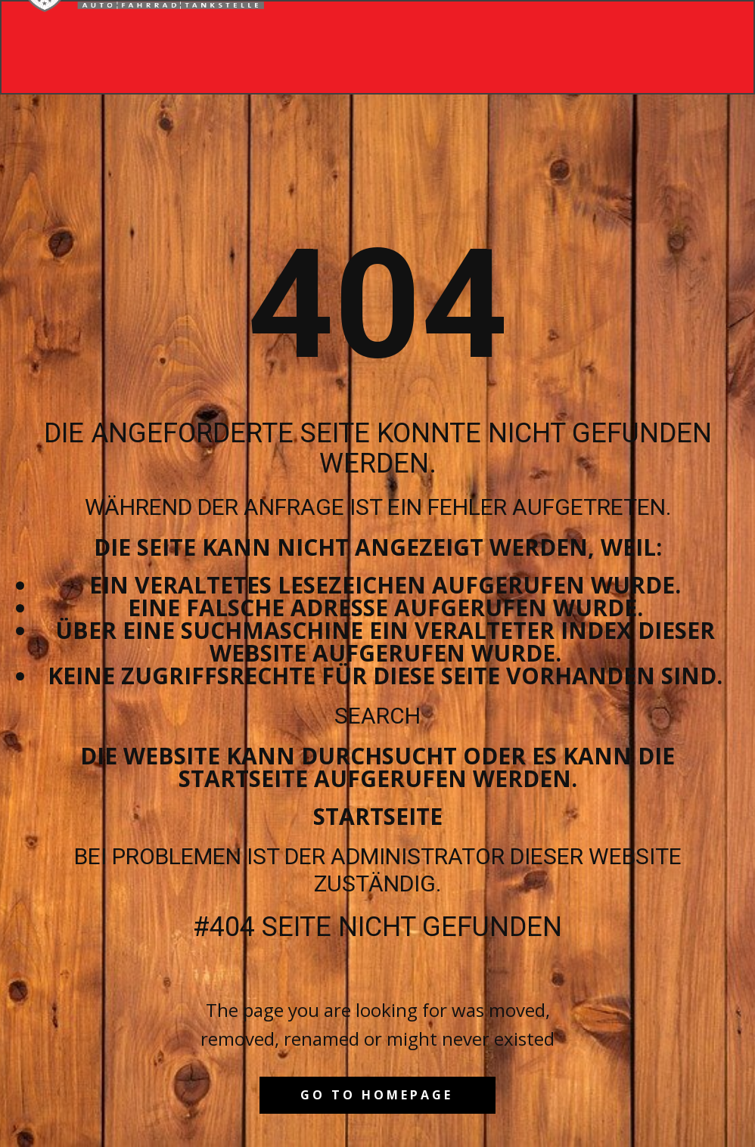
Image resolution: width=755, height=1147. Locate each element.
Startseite (378, 816)
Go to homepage (376, 1095)
